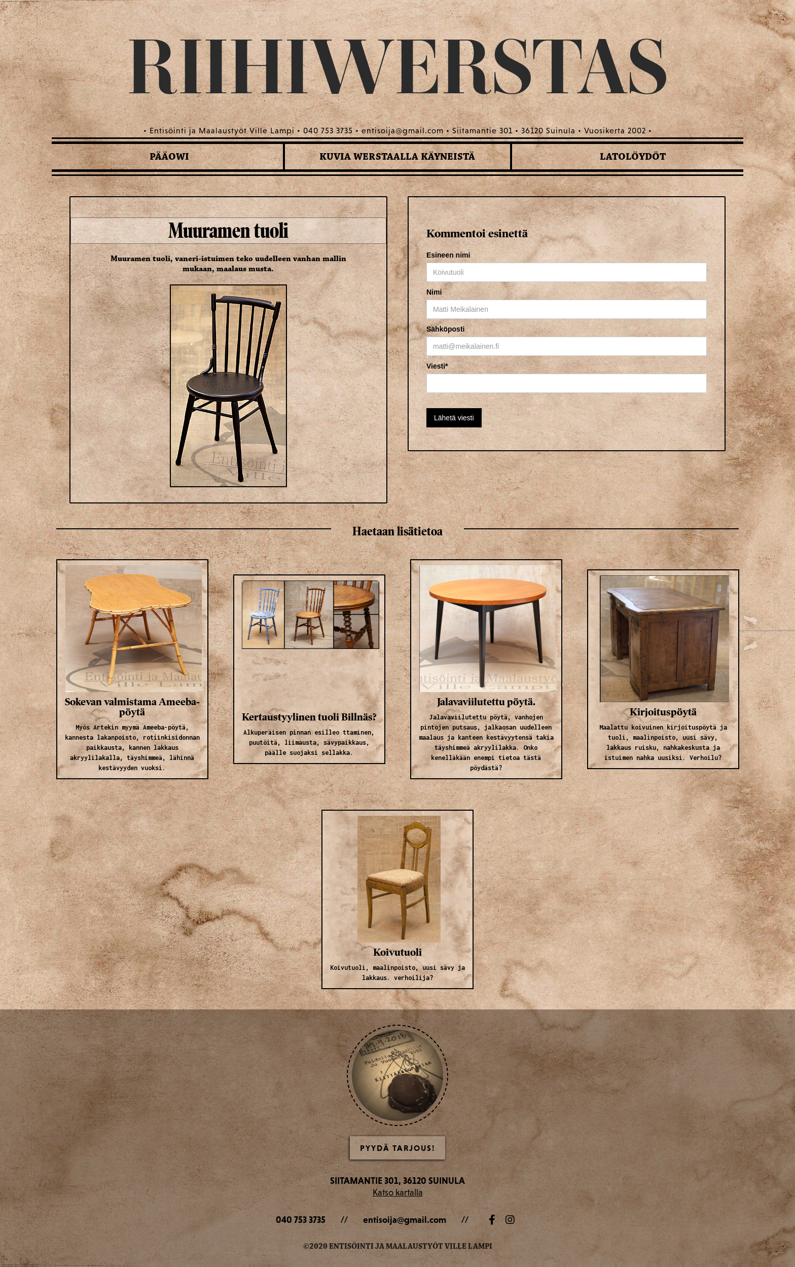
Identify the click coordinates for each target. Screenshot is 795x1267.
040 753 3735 (301, 1219)
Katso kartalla (398, 1192)
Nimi (434, 292)
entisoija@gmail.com (404, 1219)
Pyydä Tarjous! (397, 1147)
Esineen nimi (448, 255)
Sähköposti (445, 329)
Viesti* (437, 366)
